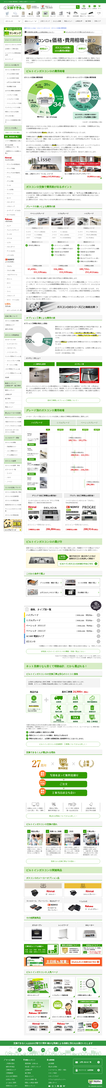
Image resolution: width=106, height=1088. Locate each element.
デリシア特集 (11, 168)
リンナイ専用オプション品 (13, 356)
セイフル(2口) (11, 214)
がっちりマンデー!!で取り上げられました (79, 32)
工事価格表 (9, 1073)
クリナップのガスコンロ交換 (13, 426)
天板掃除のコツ (11, 446)
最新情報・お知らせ (31, 1063)
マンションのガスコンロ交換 (13, 510)
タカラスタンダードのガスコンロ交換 (12, 431)
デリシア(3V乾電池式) (13, 164)
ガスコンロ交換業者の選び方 (13, 121)
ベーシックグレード (89, 423)
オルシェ (9, 279)
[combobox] (68, 7)
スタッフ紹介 (52, 1073)
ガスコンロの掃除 (10, 442)
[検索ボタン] (78, 7)
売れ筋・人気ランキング (33, 1066)
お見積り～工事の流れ (12, 49)
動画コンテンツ (9, 390)
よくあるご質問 (11, 1082)
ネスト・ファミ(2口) (13, 300)
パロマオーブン (11, 348)
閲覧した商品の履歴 (31, 1082)
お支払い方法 (10, 1079)
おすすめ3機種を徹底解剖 (13, 90)
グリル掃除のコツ (12, 455)
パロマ (9, 477)
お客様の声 (8, 394)
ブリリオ (9, 238)
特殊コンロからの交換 (12, 111)
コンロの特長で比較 (13, 78)
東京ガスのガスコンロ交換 (13, 417)
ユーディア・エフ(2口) (13, 210)
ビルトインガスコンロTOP (13, 44)
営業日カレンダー (11, 1086)
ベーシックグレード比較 (14, 103)
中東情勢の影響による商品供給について (40, 32)
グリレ (9, 177)
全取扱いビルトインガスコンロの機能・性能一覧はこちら (62, 651)
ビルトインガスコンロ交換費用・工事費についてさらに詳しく (62, 744)
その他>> (99, 13)
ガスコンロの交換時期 (12, 496)
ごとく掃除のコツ (12, 451)
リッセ (9, 185)
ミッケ (9, 287)
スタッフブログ (9, 403)
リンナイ (9, 473)
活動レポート (52, 1082)
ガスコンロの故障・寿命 (12, 465)
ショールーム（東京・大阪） (57, 1070)
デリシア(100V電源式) (13, 173)
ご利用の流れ (10, 1063)
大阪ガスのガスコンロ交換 (13, 421)
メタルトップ (11, 206)
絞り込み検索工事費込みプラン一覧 (12, 146)
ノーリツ (9, 481)
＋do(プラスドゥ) (12, 274)
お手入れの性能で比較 (13, 82)
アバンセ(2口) (11, 251)
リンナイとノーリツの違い (13, 107)
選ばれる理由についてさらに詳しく (62, 816)
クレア (9, 226)
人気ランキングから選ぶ (12, 132)
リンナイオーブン (12, 344)
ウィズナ (9, 234)
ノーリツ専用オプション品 (13, 373)
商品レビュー (9, 407)
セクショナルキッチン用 (14, 310)
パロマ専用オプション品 (12, 369)
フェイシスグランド (13, 230)
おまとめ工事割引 (11, 1076)
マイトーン (10, 193)
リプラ (9, 242)
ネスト (9, 283)
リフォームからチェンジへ (57, 1079)
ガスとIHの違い (10, 116)
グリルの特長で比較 (13, 74)
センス (9, 198)
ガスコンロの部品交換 (12, 500)
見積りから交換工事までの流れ (62, 861)
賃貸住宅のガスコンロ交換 (13, 504)
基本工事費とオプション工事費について (62, 400)
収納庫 (7, 377)
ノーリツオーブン (12, 352)
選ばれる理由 (52, 1066)
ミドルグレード (63, 423)
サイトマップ (9, 59)
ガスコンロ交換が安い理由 (13, 492)
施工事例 (7, 398)
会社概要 (51, 1063)
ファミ (9, 291)
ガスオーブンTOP (10, 339)
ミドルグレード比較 (13, 99)
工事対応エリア (9, 325)
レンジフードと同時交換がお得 (13, 54)
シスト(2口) (10, 255)
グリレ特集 (10, 181)
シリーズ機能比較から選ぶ (13, 141)
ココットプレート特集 (13, 360)
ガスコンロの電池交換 (12, 515)
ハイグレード (36, 423)
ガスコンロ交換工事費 (12, 321)
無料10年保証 (9, 329)
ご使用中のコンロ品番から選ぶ (13, 152)
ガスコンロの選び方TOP (12, 69)
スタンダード (11, 202)
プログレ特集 (11, 270)
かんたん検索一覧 (31, 1079)
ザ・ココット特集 (12, 365)
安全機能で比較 (11, 86)
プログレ (9, 266)
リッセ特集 (10, 189)
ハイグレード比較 (12, 95)
